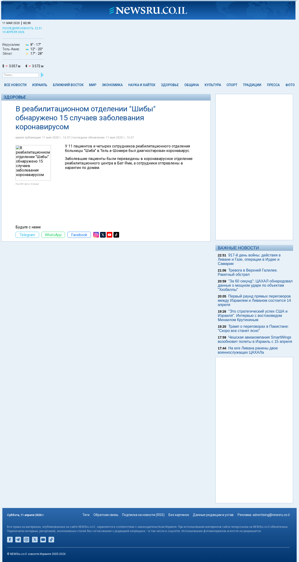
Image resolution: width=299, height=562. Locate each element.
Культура (213, 85)
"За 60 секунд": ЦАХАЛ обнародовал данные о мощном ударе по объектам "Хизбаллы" (255, 285)
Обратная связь (105, 515)
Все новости (15, 85)
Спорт (231, 85)
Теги (85, 515)
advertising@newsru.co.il (271, 515)
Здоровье (170, 85)
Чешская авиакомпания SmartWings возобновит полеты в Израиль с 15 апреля (255, 339)
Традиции (252, 85)
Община (191, 85)
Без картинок (179, 515)
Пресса (273, 85)
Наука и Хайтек (141, 85)
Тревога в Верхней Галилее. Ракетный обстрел (248, 272)
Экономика (112, 85)
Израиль (39, 85)
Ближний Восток (68, 85)
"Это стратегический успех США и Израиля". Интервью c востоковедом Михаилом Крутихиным (252, 315)
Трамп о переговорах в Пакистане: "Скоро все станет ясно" (253, 328)
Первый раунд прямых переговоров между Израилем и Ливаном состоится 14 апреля (254, 300)
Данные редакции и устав (213, 515)
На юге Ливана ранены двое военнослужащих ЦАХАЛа (248, 350)
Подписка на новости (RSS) (143, 515)
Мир (92, 85)
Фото (290, 85)
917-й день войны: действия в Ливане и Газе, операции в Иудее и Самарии (249, 259)
